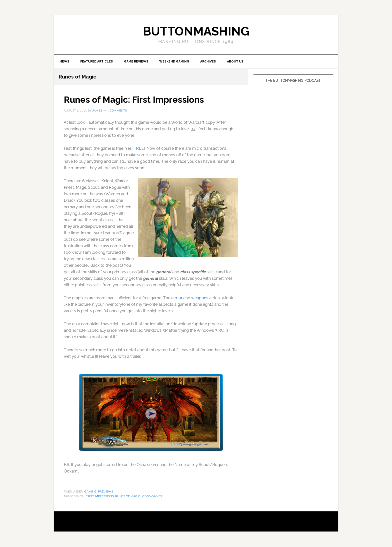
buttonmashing (196, 31)
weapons (199, 298)
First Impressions (100, 496)
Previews (105, 492)
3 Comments (117, 110)
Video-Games (152, 496)
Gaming (90, 492)
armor (177, 298)
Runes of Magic (127, 496)
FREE (139, 148)
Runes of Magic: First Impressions (136, 100)
